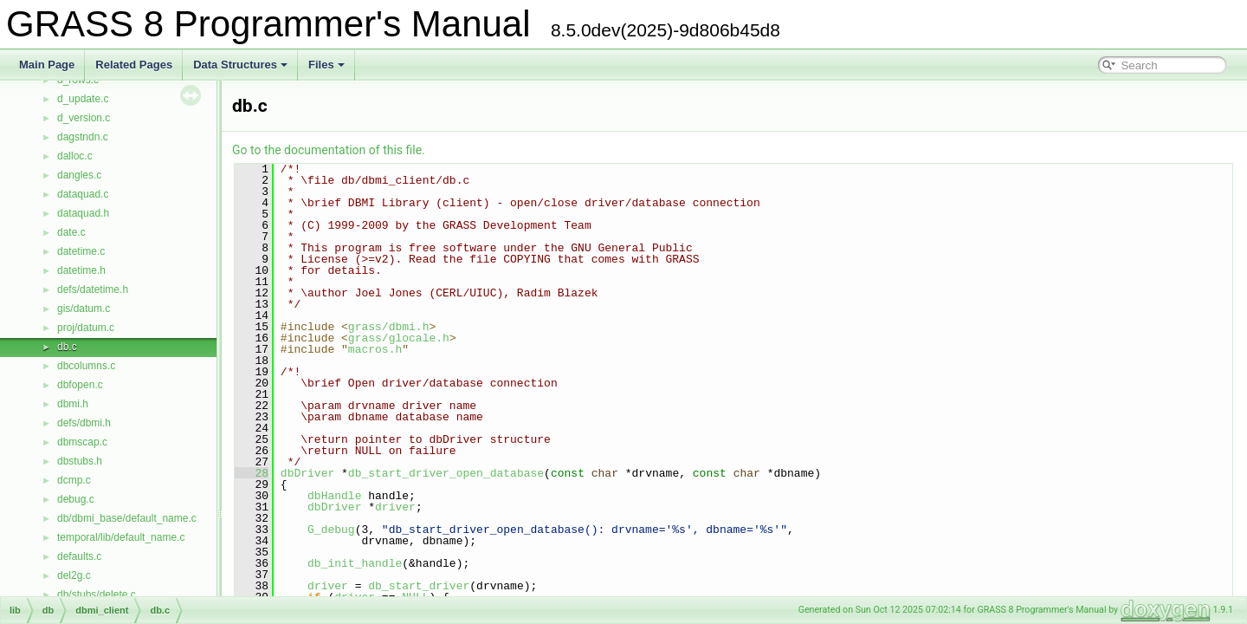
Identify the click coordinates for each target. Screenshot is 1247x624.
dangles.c (79, 175)
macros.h (375, 349)
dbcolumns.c (86, 366)
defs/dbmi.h (84, 423)
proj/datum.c (85, 328)
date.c (71, 232)
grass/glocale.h (398, 338)
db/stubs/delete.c (96, 594)
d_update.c (82, 99)
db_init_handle (354, 563)
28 (251, 473)
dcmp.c (74, 480)
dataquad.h (83, 213)
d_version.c (83, 118)
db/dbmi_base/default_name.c (127, 518)
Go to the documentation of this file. (328, 150)
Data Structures (240, 64)
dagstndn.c (82, 137)
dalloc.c (75, 156)
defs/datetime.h (92, 289)
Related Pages (133, 64)
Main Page (46, 64)
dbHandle (334, 496)
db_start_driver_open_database (446, 473)
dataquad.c (82, 194)
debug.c (75, 499)
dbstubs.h (79, 461)
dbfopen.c (80, 385)
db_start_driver (418, 586)
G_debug (331, 529)
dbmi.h (72, 404)
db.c (67, 347)
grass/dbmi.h (389, 327)
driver (395, 507)
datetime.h (81, 270)
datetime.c (81, 251)
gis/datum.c (83, 308)
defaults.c (79, 556)
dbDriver (307, 473)
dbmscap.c (82, 442)
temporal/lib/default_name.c (120, 537)
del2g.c (74, 575)
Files (326, 64)
